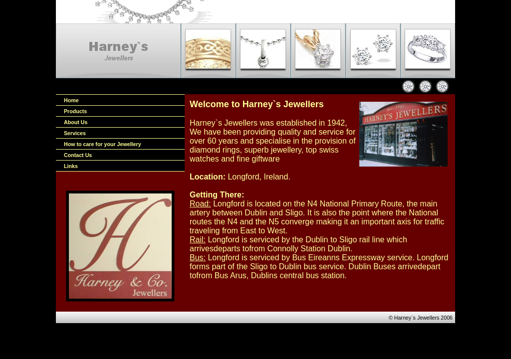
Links (71, 166)
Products (75, 111)
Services (75, 133)
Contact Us (78, 155)
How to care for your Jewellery (102, 144)
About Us (75, 122)
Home (71, 100)
